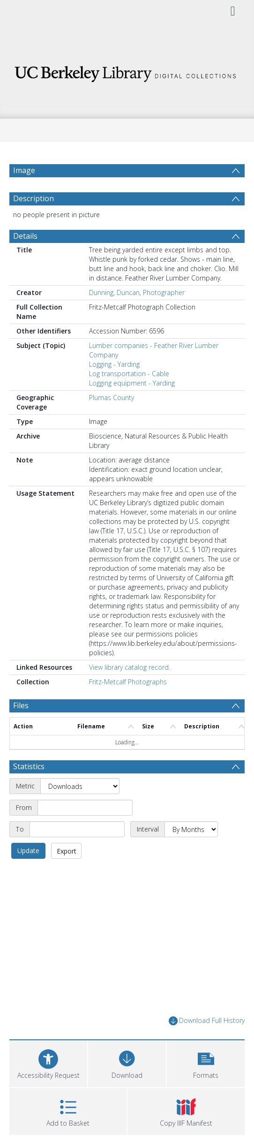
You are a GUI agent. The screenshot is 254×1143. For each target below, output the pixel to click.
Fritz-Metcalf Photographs (128, 681)
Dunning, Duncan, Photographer (137, 292)
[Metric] (80, 786)
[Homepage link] (127, 72)
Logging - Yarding (114, 364)
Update (28, 850)
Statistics (29, 766)
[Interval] (191, 829)
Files (21, 705)
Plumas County (111, 397)
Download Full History (207, 1021)
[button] (206, 1062)
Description (33, 198)
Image (24, 170)
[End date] (77, 829)
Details (25, 236)
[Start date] (85, 808)
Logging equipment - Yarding (132, 382)
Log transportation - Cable (129, 373)
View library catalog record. (129, 667)
